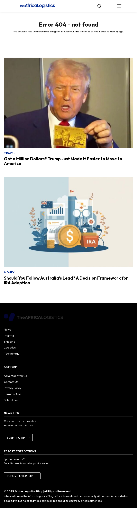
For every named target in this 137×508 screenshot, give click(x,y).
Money (9, 272)
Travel (9, 153)
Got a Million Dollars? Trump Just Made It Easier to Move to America (63, 161)
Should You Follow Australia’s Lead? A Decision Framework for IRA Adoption (66, 280)
